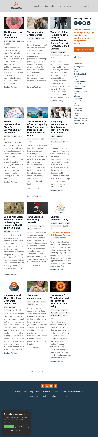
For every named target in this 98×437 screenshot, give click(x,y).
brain (5, 46)
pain (75, 108)
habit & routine (32, 251)
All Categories (79, 67)
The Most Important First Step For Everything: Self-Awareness (14, 142)
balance (77, 70)
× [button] (29, 412)
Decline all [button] (22, 426)
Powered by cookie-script (16, 433)
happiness (12, 46)
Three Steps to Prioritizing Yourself (36, 243)
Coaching (37, 6)
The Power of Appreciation (36, 330)
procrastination (80, 114)
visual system (79, 130)
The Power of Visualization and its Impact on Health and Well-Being (59, 335)
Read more (15, 423)
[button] (16, 430)
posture (77, 111)
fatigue (77, 81)
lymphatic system (81, 95)
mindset (38, 43)
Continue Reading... (11, 92)
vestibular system (81, 128)
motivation (43, 336)
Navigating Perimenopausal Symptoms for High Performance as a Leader (60, 142)
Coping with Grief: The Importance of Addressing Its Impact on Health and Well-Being (13, 250)
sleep (67, 349)
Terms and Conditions (79, 428)
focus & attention (81, 83)
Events (60, 6)
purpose (14, 155)
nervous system (80, 106)
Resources (69, 6)
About (46, 6)
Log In (87, 6)
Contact (55, 428)
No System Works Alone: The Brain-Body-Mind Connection (12, 335)
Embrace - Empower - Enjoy (57, 243)
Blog (53, 6)
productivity (62, 64)
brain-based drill (81, 75)
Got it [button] (9, 426)
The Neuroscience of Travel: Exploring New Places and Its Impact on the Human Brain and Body (36, 146)
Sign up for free (84, 49)
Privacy (64, 428)
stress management (56, 66)
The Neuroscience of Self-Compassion (13, 38)
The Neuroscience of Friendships (36, 36)
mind (18, 46)
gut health (78, 86)
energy (53, 155)
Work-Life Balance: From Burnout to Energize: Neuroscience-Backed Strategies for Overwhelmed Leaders (59, 46)
